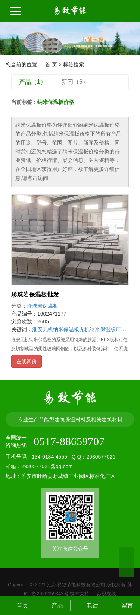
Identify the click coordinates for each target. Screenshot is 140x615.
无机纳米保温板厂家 (102, 329)
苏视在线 (106, 593)
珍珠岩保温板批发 (35, 294)
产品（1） (32, 82)
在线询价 (26, 361)
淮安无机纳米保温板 (55, 329)
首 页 (51, 64)
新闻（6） (74, 82)
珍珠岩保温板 (42, 306)
